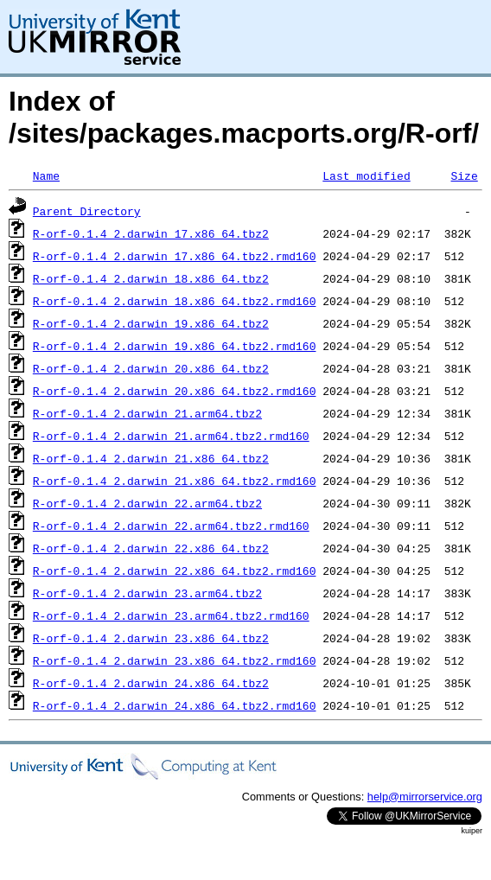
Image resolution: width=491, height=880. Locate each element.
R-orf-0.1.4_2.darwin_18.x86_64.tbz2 (151, 278)
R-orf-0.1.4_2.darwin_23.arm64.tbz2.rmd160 (171, 615)
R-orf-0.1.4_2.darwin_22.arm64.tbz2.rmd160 (171, 525)
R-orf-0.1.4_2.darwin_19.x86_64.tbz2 (151, 323)
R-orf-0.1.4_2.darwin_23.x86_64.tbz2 (151, 638)
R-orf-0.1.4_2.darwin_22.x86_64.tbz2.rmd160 (174, 570)
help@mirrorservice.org (424, 796)
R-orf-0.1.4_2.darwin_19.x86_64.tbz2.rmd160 (174, 346)
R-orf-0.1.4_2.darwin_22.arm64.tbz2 (147, 503)
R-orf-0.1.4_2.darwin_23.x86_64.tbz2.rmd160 (174, 660)
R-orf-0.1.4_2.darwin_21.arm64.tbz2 (147, 413)
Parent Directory (87, 211)
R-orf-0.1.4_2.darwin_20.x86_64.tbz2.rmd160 (174, 391)
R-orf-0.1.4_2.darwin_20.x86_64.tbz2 (151, 368)
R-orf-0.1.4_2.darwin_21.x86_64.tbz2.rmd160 (174, 480)
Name (46, 175)
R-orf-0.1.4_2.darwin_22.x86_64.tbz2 (151, 548)
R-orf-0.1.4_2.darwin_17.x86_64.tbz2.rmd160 (174, 256)
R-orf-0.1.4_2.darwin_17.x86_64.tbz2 (151, 233)
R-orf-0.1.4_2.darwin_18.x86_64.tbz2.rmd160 (174, 301)
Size (463, 175)
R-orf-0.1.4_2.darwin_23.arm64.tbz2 (147, 593)
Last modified (366, 175)
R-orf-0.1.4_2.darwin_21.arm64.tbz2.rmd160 (171, 435)
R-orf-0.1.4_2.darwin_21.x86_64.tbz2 (151, 458)
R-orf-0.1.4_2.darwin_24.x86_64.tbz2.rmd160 (174, 705)
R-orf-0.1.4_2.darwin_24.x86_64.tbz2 (151, 683)
